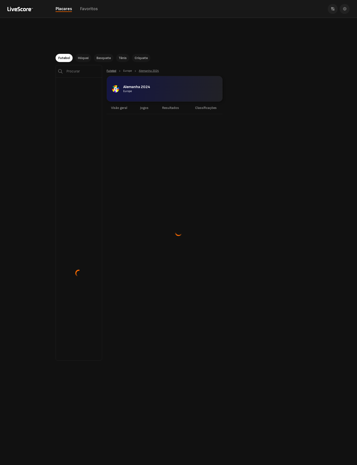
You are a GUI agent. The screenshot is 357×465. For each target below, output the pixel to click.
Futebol (64, 58)
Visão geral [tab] (119, 108)
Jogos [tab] (144, 108)
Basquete (103, 58)
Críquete (141, 58)
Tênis (123, 58)
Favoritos (89, 8)
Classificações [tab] (206, 108)
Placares (64, 8)
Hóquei (83, 58)
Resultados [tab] (170, 108)
